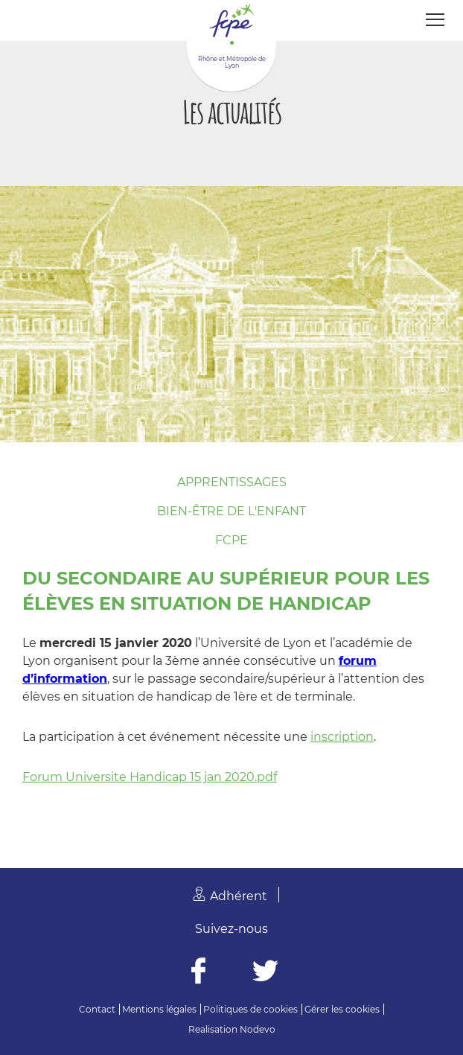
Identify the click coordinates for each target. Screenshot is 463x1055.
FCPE (231, 540)
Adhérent (238, 896)
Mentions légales (159, 1009)
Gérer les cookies (342, 1009)
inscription (342, 737)
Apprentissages (232, 482)
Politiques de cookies (250, 1009)
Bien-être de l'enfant (231, 511)
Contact (97, 1009)
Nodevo (257, 1029)
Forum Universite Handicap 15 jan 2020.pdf (149, 777)
